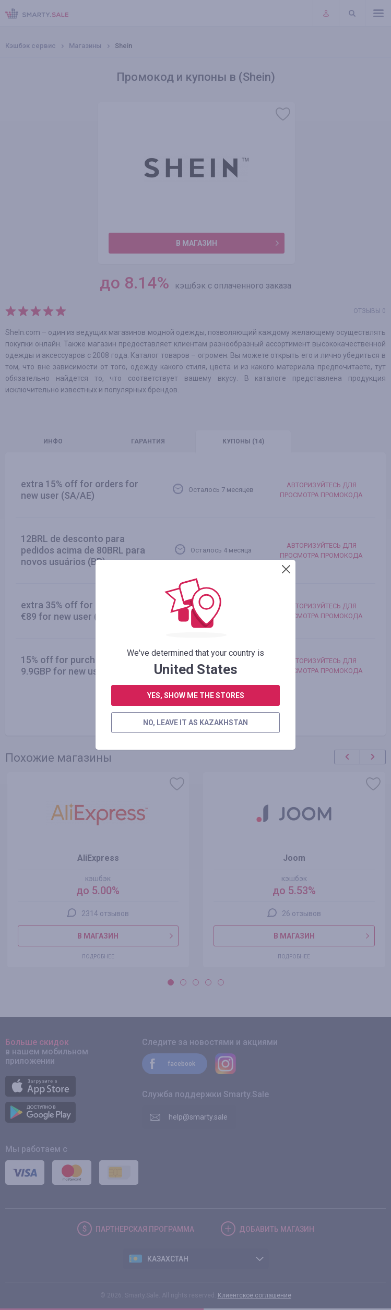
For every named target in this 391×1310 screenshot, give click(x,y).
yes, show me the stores (195, 331)
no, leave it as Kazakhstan (195, 358)
